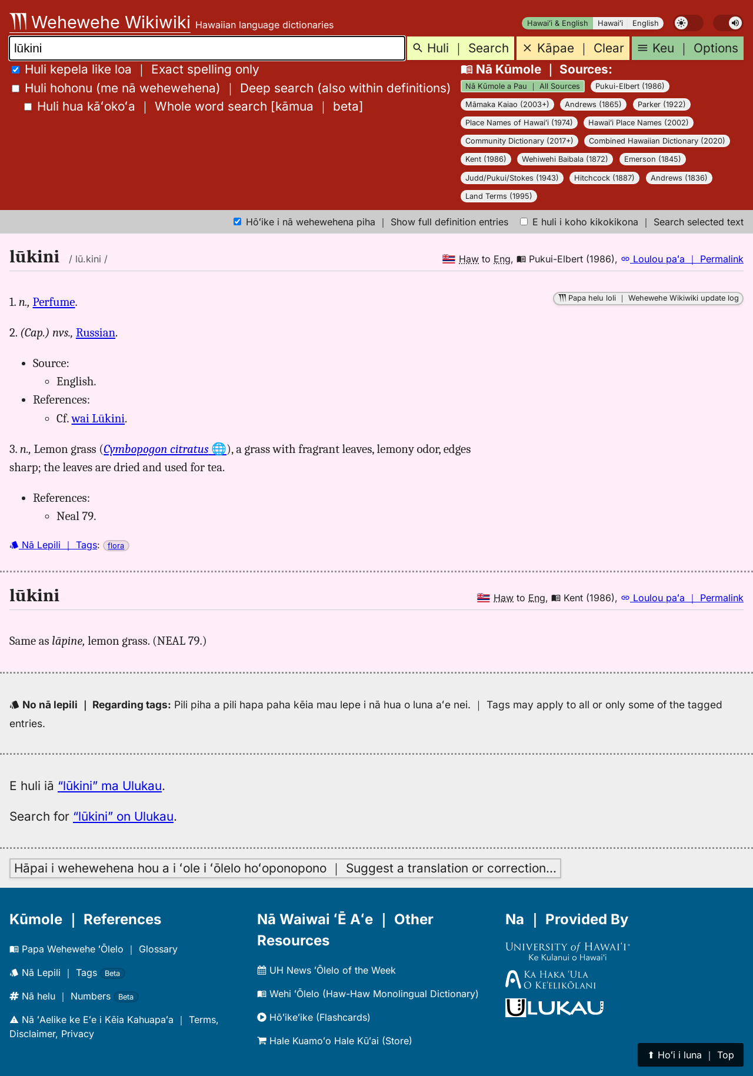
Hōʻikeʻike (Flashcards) (314, 1017)
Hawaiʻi (610, 23)
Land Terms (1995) (499, 196)
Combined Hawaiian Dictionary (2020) (657, 141)
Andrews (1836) (679, 178)
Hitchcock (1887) (604, 178)
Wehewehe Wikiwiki (100, 22)
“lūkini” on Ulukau (123, 816)
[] (194, 106)
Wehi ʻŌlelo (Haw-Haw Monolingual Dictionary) (368, 994)
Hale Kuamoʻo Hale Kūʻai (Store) (334, 1041)
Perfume (53, 302)
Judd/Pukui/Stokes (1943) (512, 178)
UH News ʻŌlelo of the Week (326, 970)
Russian (95, 332)
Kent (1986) (486, 159)
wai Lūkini (98, 418)
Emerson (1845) (653, 159)
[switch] (688, 23)
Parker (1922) (661, 104)
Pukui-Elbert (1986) (630, 86)
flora (116, 545)
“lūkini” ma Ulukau (110, 785)
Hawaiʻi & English (557, 23)
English (645, 23)
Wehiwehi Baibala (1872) (565, 159)
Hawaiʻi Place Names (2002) (638, 123)
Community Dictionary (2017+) (519, 141)
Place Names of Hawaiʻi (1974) (519, 123)
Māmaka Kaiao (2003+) (507, 104)
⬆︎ (690, 1055)
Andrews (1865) (593, 104)
